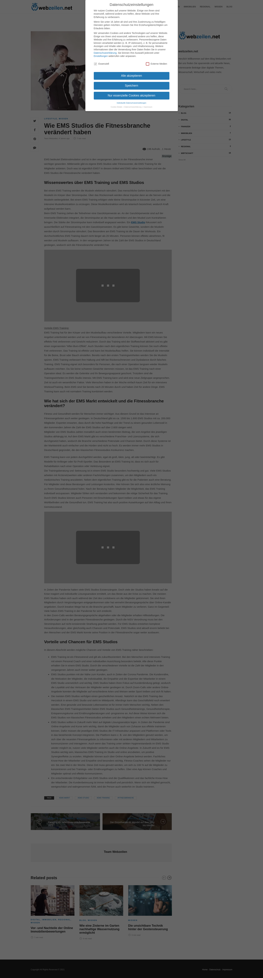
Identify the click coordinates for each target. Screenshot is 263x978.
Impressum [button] (148, 105)
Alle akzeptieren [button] (131, 74)
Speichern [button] (131, 83)
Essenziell (101, 62)
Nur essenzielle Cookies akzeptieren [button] (131, 93)
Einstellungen (101, 54)
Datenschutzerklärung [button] (133, 105)
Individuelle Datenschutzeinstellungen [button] (131, 101)
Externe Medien (156, 62)
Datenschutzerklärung (105, 51)
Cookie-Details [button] (117, 105)
